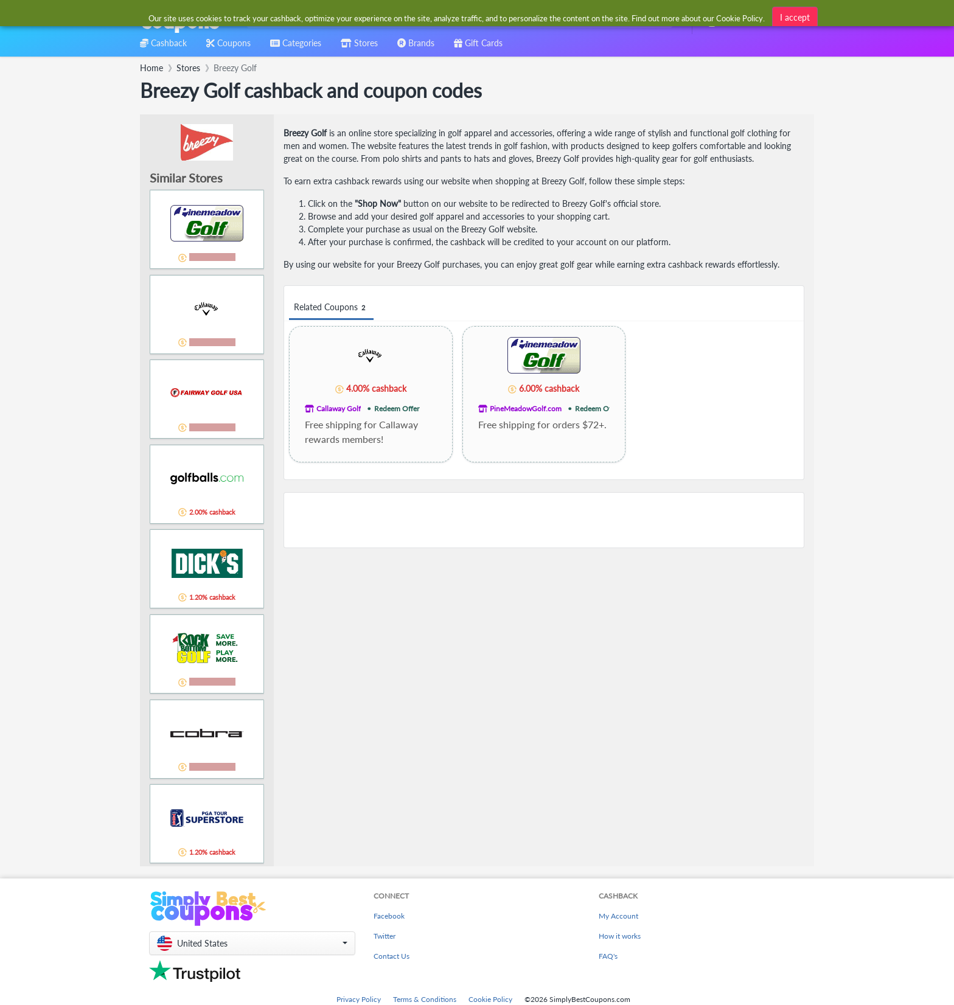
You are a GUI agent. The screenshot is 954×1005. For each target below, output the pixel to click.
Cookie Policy (490, 999)
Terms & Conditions (424, 999)
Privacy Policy (358, 999)
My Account (618, 915)
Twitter (384, 936)
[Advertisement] (544, 520)
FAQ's (608, 956)
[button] (252, 943)
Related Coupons (331, 307)
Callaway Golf (338, 408)
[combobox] (457, 17)
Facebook (389, 915)
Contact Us (391, 956)
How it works (620, 936)
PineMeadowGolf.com (526, 408)
